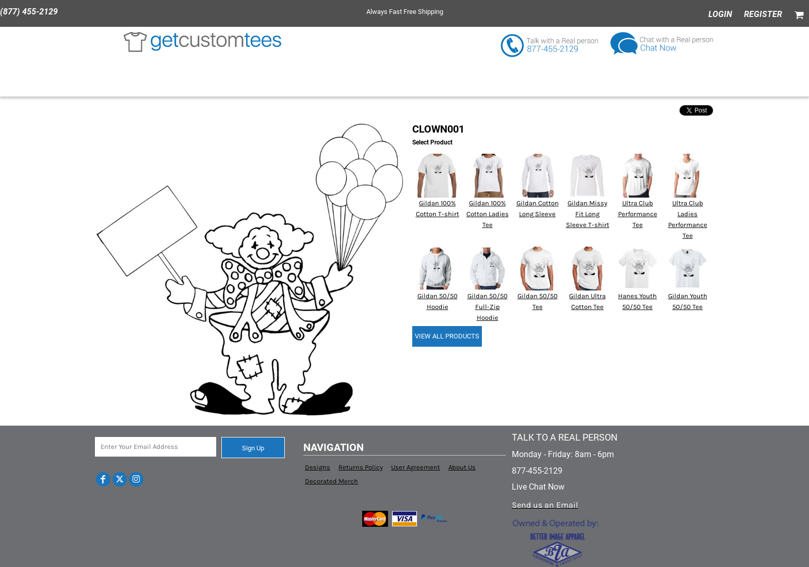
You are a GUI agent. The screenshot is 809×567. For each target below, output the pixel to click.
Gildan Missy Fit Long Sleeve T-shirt (587, 214)
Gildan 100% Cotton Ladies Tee (487, 214)
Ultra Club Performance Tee (637, 214)
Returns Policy (360, 467)
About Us (462, 467)
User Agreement (415, 467)
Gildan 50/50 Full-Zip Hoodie (487, 306)
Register (763, 14)
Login (720, 14)
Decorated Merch (331, 481)
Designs (317, 467)
